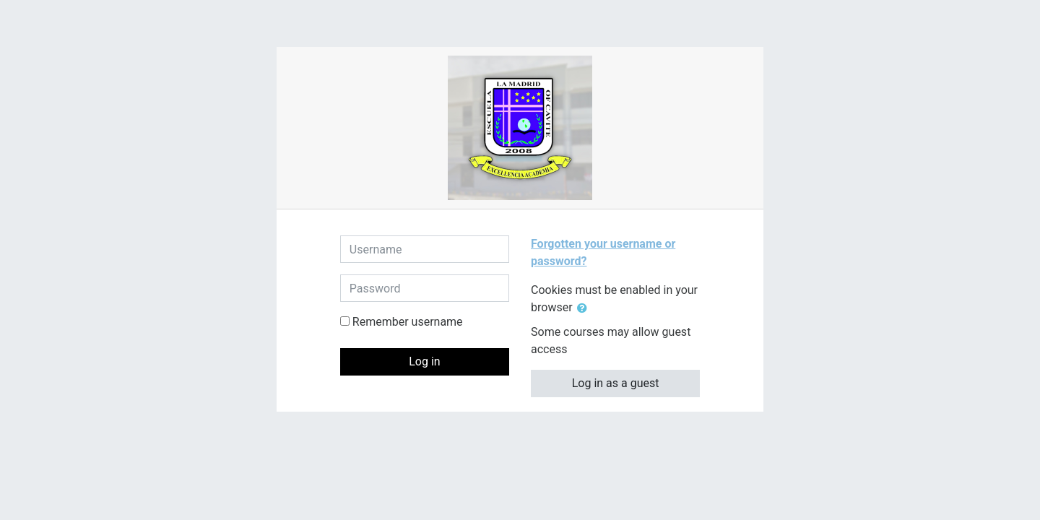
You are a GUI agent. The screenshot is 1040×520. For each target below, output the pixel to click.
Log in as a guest (615, 383)
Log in (424, 361)
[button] (585, 308)
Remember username (407, 322)
